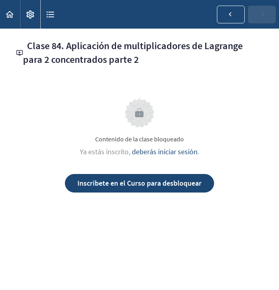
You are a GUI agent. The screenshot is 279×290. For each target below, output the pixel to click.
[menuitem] (30, 14)
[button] (10, 14)
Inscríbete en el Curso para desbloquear (139, 183)
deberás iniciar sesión (165, 151)
